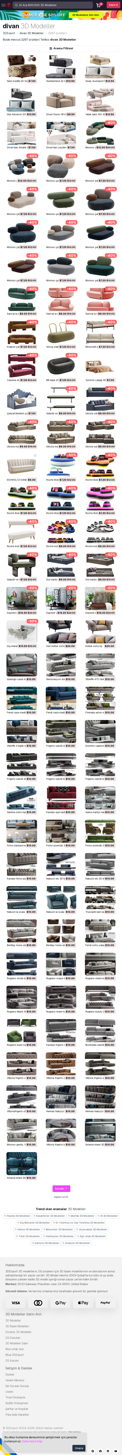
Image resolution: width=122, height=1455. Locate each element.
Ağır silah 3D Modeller (91, 1236)
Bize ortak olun (14, 1349)
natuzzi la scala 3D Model (21, 911)
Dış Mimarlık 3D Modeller (33, 1222)
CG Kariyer (12, 1360)
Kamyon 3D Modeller (45, 1243)
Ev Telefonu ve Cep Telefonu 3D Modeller (79, 1222)
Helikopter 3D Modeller (58, 1236)
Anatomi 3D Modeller (76, 1243)
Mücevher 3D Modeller (58, 1229)
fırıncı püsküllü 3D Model (60, 845)
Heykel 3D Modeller (17, 1215)
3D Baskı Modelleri (17, 1326)
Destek (9, 1374)
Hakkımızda (14, 1265)
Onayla (79, 1448)
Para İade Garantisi (17, 1414)
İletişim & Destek (18, 1368)
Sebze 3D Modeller (27, 1229)
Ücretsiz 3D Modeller (18, 1332)
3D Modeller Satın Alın (23, 1314)
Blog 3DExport (14, 1355)
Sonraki (61, 1188)
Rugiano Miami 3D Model (20, 1011)
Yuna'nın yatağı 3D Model (99, 380)
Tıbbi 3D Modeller (28, 1236)
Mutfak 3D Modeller (81, 1215)
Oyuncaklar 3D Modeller (91, 1229)
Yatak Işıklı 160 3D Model (99, 114)
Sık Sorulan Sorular (17, 1386)
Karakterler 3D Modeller (49, 1215)
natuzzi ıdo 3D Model (58, 878)
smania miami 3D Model (98, 1144)
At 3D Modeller (107, 1215)
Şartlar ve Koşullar (16, 1409)
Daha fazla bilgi (32, 1441)
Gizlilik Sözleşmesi (16, 1403)
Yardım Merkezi (14, 1380)
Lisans (9, 1391)
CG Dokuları (12, 1338)
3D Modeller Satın (16, 1343)
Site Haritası (74, 1432)
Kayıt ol (113, 4)
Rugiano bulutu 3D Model (99, 1011)
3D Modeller (13, 1320)
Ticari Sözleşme (15, 1397)
